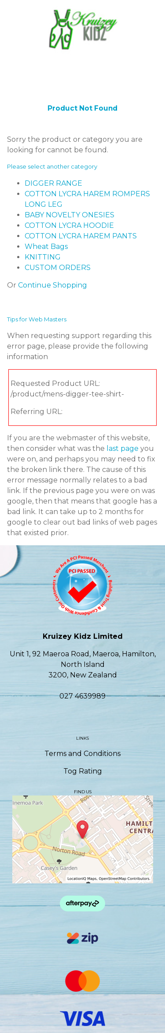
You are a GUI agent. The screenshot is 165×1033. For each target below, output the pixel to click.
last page (122, 448)
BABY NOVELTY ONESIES (69, 215)
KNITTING (43, 257)
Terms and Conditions (82, 753)
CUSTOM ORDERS (58, 267)
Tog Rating (82, 771)
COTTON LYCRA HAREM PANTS (81, 236)
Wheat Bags (46, 246)
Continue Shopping (52, 285)
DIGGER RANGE (53, 183)
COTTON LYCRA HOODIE (69, 225)
